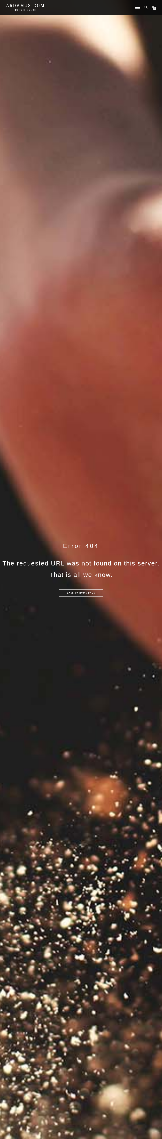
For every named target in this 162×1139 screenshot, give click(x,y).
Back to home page (81, 592)
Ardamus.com (25, 5)
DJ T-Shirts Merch (25, 9)
